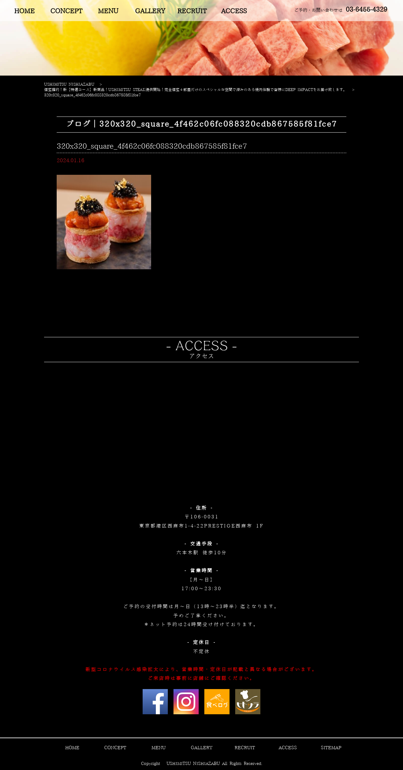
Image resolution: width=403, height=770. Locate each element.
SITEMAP (331, 747)
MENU (108, 11)
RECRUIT (192, 11)
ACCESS (234, 11)
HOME (24, 11)
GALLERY (150, 11)
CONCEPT (66, 11)
